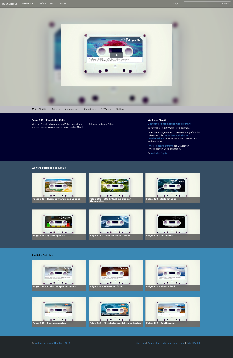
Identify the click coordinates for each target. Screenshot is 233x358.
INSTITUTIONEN (58, 3)
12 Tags (106, 109)
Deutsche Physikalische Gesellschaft (169, 124)
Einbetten (90, 109)
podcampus (10, 3)
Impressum (179, 343)
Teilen (56, 109)
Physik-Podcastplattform (160, 146)
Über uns (141, 343)
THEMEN (27, 3)
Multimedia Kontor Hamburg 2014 (52, 343)
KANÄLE (41, 3)
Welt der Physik (159, 153)
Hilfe (188, 343)
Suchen (225, 4)
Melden (120, 109)
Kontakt (197, 343)
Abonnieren (72, 109)
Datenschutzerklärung (159, 343)
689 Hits (43, 109)
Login (176, 3)
